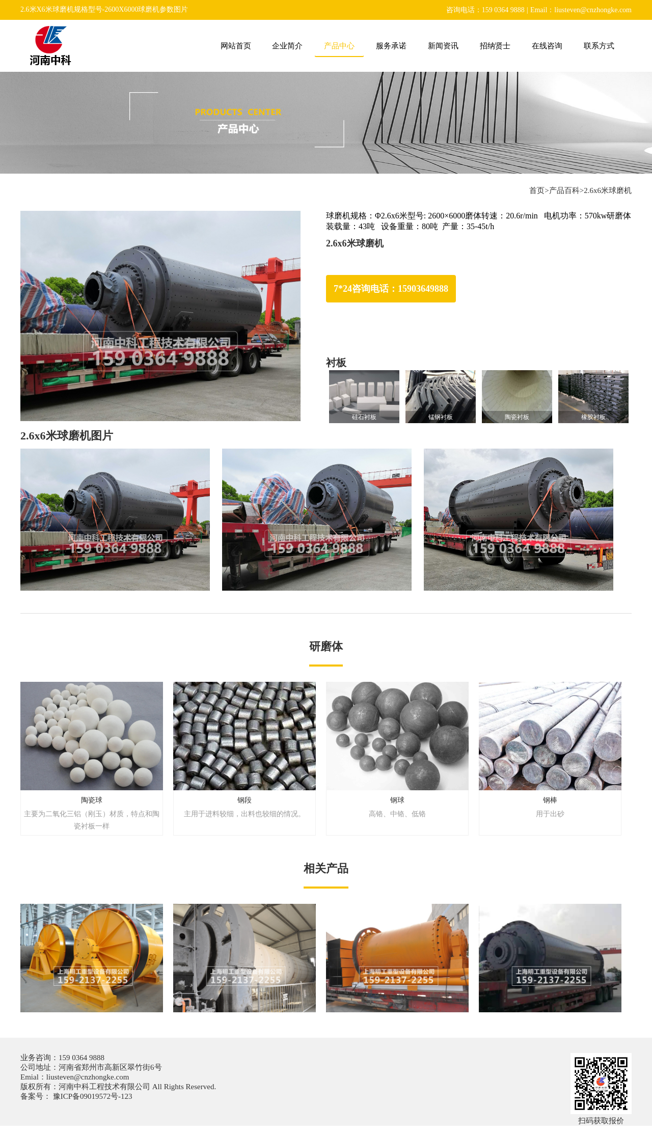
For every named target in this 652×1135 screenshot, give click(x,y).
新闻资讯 (443, 46)
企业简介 (287, 46)
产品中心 (339, 46)
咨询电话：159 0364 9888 (485, 10)
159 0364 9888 (81, 1058)
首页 (537, 190)
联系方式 (599, 46)
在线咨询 (547, 46)
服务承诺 (391, 46)
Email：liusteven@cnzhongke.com (581, 10)
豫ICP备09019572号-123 (91, 1096)
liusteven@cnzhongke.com (87, 1077)
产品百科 (564, 190)
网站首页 (236, 46)
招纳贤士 (495, 46)
